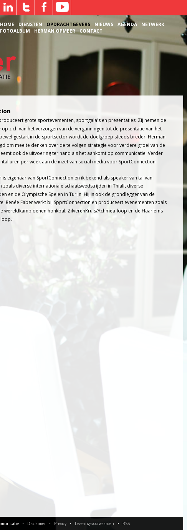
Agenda (127, 24)
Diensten (30, 24)
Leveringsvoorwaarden (94, 523)
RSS (126, 523)
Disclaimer (36, 523)
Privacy (60, 523)
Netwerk (152, 24)
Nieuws (103, 24)
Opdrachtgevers (68, 24)
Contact (91, 31)
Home (7, 24)
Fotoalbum (15, 31)
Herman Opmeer (54, 31)
